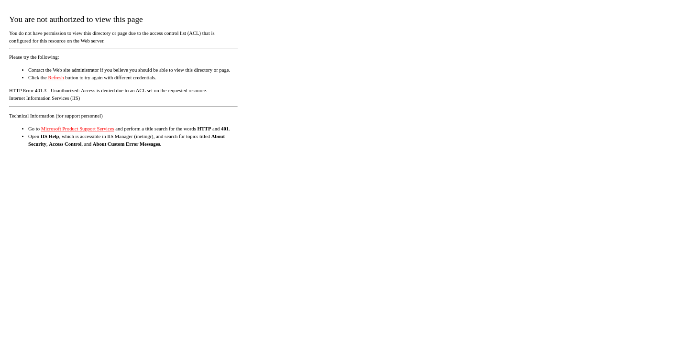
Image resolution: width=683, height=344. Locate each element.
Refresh (56, 77)
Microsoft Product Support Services (77, 128)
